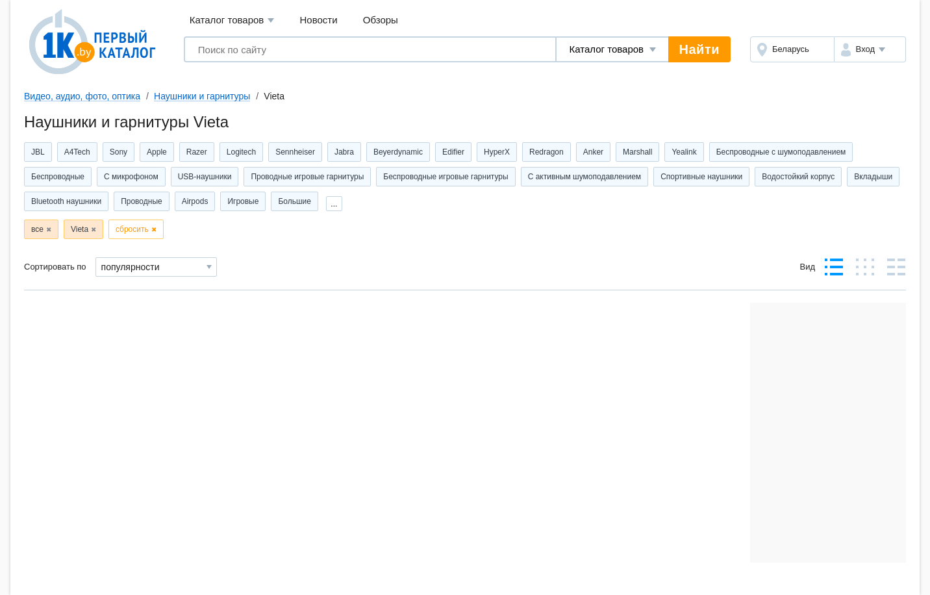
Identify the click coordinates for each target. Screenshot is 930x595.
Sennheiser (295, 152)
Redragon (546, 152)
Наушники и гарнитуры (202, 96)
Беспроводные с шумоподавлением (781, 152)
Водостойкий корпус (798, 176)
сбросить (132, 229)
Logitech (241, 152)
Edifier (453, 152)
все (37, 229)
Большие (294, 201)
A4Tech (77, 152)
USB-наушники (205, 176)
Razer (196, 152)
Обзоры (380, 19)
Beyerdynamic (398, 152)
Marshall (637, 152)
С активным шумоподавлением (585, 176)
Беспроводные (57, 176)
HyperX (497, 152)
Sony (118, 152)
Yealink (684, 152)
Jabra (344, 152)
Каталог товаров (232, 20)
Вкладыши (873, 176)
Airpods (195, 201)
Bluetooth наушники (66, 201)
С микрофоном (131, 176)
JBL (38, 152)
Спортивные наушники (701, 176)
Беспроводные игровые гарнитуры (445, 176)
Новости (319, 19)
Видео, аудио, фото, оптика (82, 96)
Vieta (79, 229)
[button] (870, 49)
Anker (593, 152)
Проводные (141, 201)
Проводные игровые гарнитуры (307, 176)
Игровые (242, 201)
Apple (157, 152)
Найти (699, 49)
